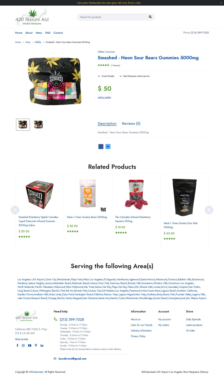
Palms (131, 287)
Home (18, 33)
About (29, 33)
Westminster (131, 298)
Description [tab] (107, 123)
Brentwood (198, 279)
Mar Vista (89, 287)
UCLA (164, 287)
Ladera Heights (36, 283)
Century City (94, 290)
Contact (58, 33)
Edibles (38, 42)
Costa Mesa (154, 290)
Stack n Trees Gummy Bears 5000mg (87, 217)
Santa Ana (104, 298)
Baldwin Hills (184, 279)
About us (135, 319)
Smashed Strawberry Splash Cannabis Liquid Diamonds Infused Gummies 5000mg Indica (38, 221)
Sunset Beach (160, 298)
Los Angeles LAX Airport (30, 279)
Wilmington (45, 290)
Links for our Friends (141, 325)
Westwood (161, 279)
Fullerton (98, 294)
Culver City (50, 279)
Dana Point (68, 294)
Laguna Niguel (126, 294)
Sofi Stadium (108, 290)
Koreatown (147, 283)
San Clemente (90, 298)
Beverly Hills (134, 283)
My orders (163, 325)
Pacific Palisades (44, 287)
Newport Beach (39, 298)
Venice (94, 283)
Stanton (114, 298)
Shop (27, 42)
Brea (159, 294)
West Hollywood (74, 287)
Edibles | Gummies (106, 51)
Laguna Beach (168, 290)
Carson (35, 290)
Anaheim (151, 294)
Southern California (187, 290)
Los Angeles (122, 290)
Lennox (48, 283)
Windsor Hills (161, 283)
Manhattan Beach (62, 283)
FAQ (47, 33)
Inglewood (134, 279)
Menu (39, 33)
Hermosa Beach (118, 283)
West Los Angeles (93, 279)
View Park (103, 283)
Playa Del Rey (119, 287)
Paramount (134, 290)
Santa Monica (148, 279)
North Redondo (25, 287)
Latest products (194, 325)
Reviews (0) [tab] (131, 123)
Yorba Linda (55, 294)
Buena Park (169, 294)
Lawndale (173, 287)
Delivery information (141, 330)
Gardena (22, 283)
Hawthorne (122, 279)
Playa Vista (76, 279)
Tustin (122, 298)
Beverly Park (80, 290)
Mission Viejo (111, 294)
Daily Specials (193, 319)
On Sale (190, 330)
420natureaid (36, 372)
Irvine (144, 290)
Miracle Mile (146, 287)
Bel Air (69, 290)
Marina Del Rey (103, 287)
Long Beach (23, 290)
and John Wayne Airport (193, 298)
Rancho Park (58, 290)
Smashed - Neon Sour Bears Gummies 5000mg (148, 57)
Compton (183, 287)
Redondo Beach (81, 283)
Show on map (21, 339)
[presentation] (15, 210)
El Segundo (110, 279)
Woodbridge (145, 298)
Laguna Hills (198, 294)
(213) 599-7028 (72, 319)
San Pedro (194, 287)
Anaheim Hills (41, 294)
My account (164, 319)
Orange (52, 298)
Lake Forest (23, 298)
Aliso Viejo (140, 294)
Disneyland (174, 298)
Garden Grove (25, 294)
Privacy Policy (138, 336)
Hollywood (59, 287)
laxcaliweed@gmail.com (70, 358)
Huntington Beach (84, 294)
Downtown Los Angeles (181, 283)
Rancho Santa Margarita (69, 298)
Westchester (63, 279)
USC (136, 287)
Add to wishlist (104, 97)
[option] (55, 82)
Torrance (172, 279)
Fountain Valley (183, 294)
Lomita (156, 287)
